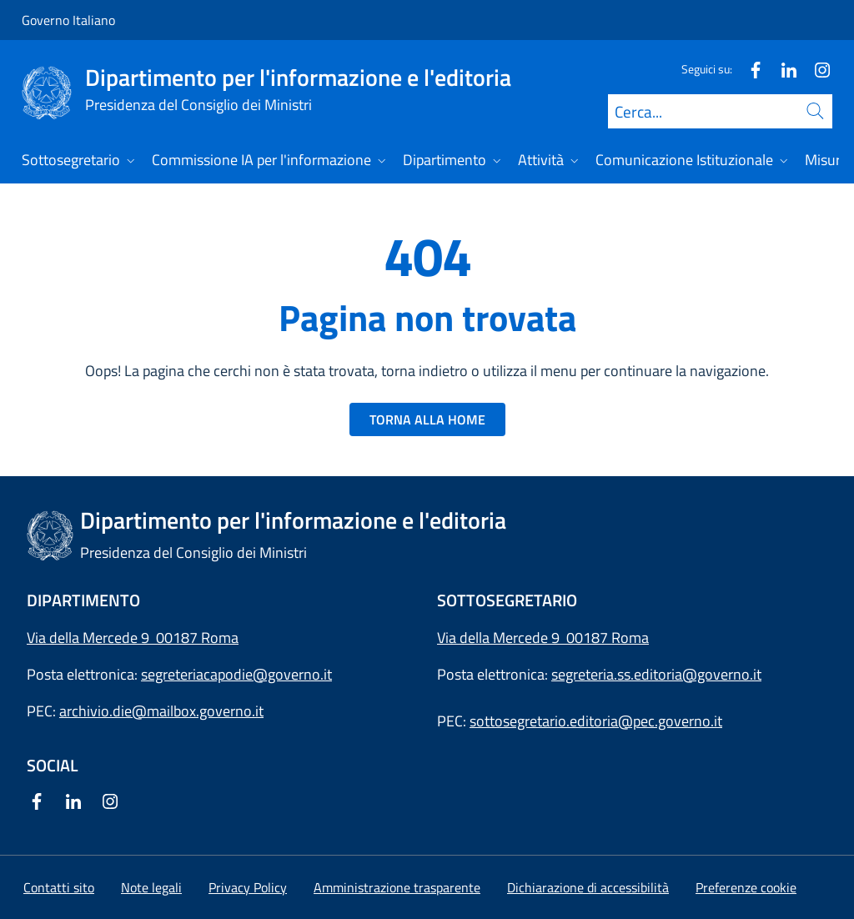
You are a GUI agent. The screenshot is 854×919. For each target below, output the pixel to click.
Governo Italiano (68, 20)
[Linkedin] (782, 69)
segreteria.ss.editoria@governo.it (656, 674)
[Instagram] (815, 69)
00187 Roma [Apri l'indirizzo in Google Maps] (607, 637)
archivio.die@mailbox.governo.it (161, 711)
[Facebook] (749, 69)
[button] (746, 887)
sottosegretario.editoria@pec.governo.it (596, 721)
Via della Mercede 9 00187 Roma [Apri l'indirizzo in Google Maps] (133, 637)
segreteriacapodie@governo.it (236, 674)
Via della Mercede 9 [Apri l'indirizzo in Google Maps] (501, 637)
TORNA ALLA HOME (427, 419)
